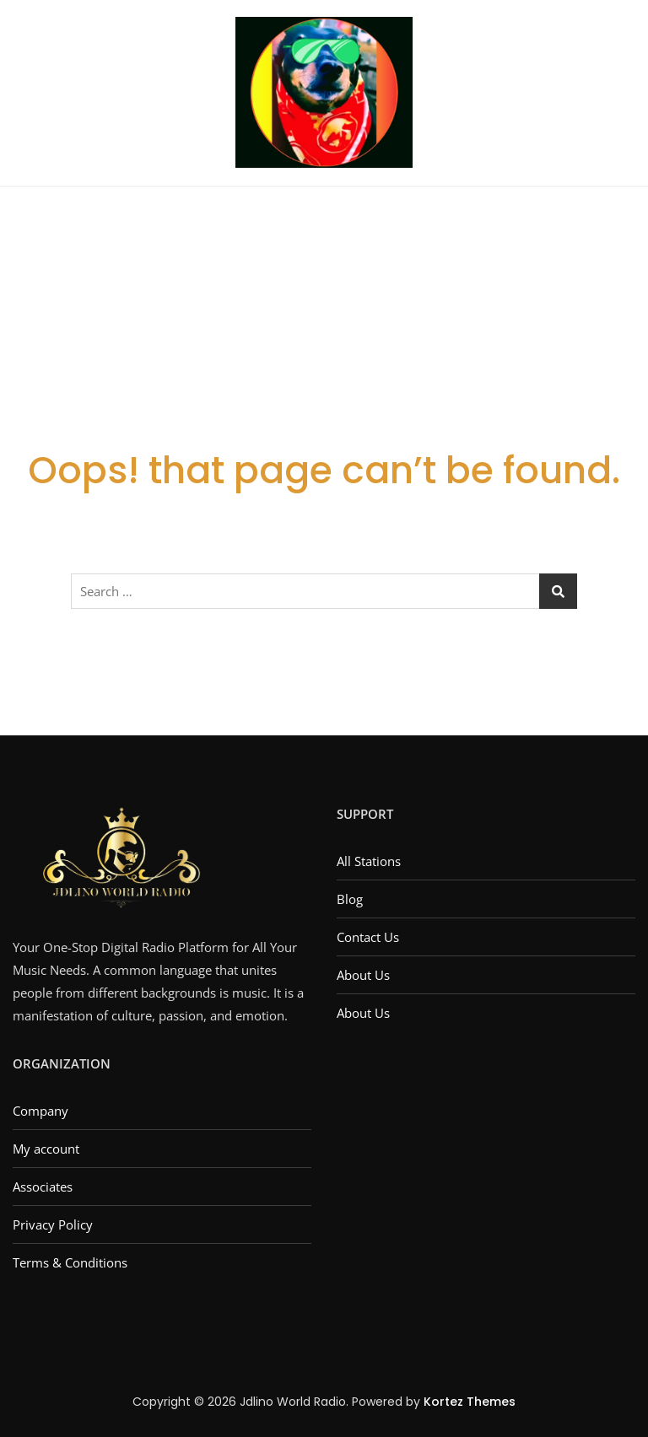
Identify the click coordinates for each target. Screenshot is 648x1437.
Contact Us (368, 936)
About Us (363, 974)
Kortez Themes (470, 1401)
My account (46, 1148)
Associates (43, 1186)
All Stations (369, 861)
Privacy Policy (53, 1224)
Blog (350, 899)
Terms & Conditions (70, 1262)
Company (40, 1110)
